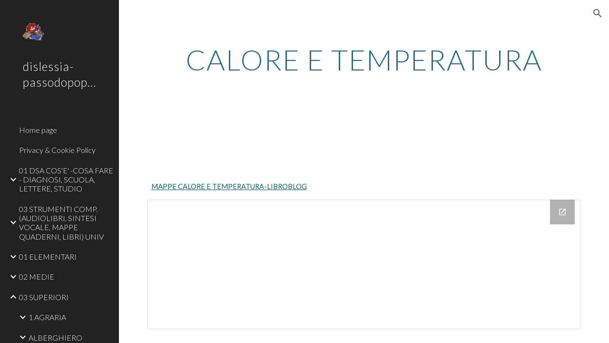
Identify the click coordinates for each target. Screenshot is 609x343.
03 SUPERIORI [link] (44, 297)
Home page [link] (38, 129)
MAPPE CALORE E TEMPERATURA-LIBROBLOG (229, 186)
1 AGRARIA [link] (47, 317)
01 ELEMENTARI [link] (48, 256)
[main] (364, 59)
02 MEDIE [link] (36, 276)
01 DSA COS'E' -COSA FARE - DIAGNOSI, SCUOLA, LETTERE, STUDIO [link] (66, 179)
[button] (597, 13)
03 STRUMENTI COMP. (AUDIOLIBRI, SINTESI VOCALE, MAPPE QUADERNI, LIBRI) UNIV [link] (61, 222)
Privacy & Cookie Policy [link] (57, 149)
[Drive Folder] (364, 264)
